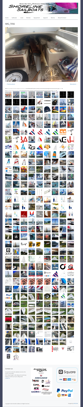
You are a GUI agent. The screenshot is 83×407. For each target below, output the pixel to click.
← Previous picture (10, 84)
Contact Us (7, 378)
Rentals (28, 18)
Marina (53, 18)
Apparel (45, 18)
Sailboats (14, 18)
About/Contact (62, 18)
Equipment (37, 18)
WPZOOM (76, 403)
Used (21, 18)
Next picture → (73, 84)
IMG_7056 (10, 23)
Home (6, 18)
